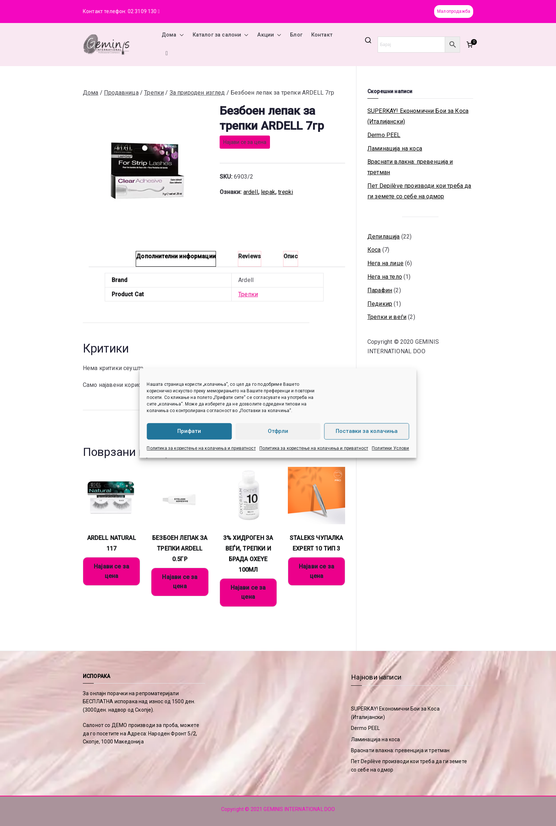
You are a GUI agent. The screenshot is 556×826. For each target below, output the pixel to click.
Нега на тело (384, 276)
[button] (180, 35)
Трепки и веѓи (386, 316)
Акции (269, 35)
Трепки (154, 92)
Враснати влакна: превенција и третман (410, 167)
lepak (268, 192)
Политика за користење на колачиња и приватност (201, 448)
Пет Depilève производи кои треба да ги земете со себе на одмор (419, 191)
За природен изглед (197, 92)
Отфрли (278, 431)
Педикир (379, 303)
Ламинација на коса (394, 148)
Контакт (321, 35)
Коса (374, 249)
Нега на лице (385, 263)
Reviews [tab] (249, 256)
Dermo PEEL (384, 135)
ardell (250, 192)
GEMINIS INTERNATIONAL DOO (299, 809)
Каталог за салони (221, 35)
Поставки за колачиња (367, 431)
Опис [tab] (290, 256)
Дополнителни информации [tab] (176, 256)
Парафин (379, 290)
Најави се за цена (245, 142)
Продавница (121, 92)
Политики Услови (390, 448)
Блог (296, 35)
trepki (285, 192)
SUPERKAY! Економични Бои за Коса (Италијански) (417, 116)
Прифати (189, 431)
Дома (173, 35)
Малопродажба (453, 11)
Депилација (383, 236)
